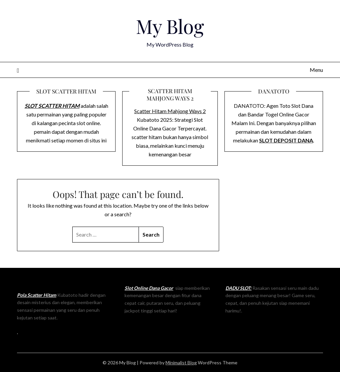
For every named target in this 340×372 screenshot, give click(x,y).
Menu (316, 70)
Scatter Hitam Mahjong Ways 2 (170, 111)
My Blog (170, 26)
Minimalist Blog (181, 362)
